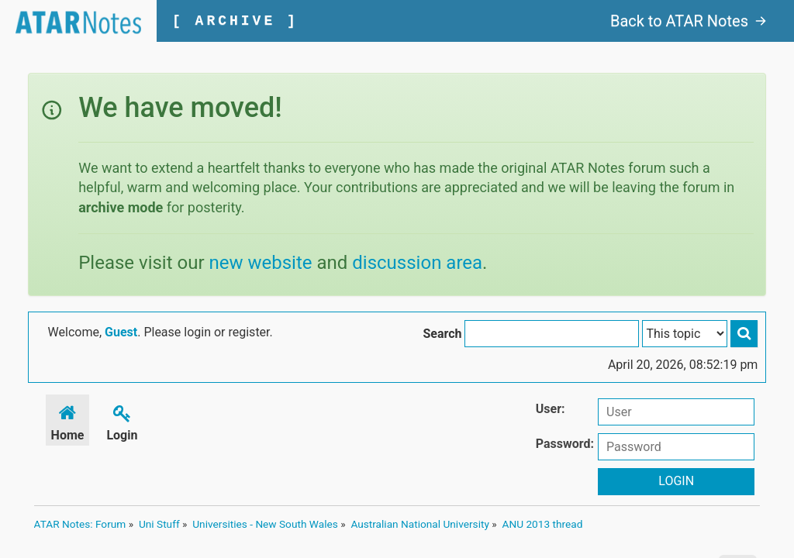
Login (121, 420)
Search (442, 333)
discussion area (417, 263)
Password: (565, 443)
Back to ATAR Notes (688, 21)
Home (68, 420)
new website (260, 263)
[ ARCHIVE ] (235, 21)
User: (550, 408)
